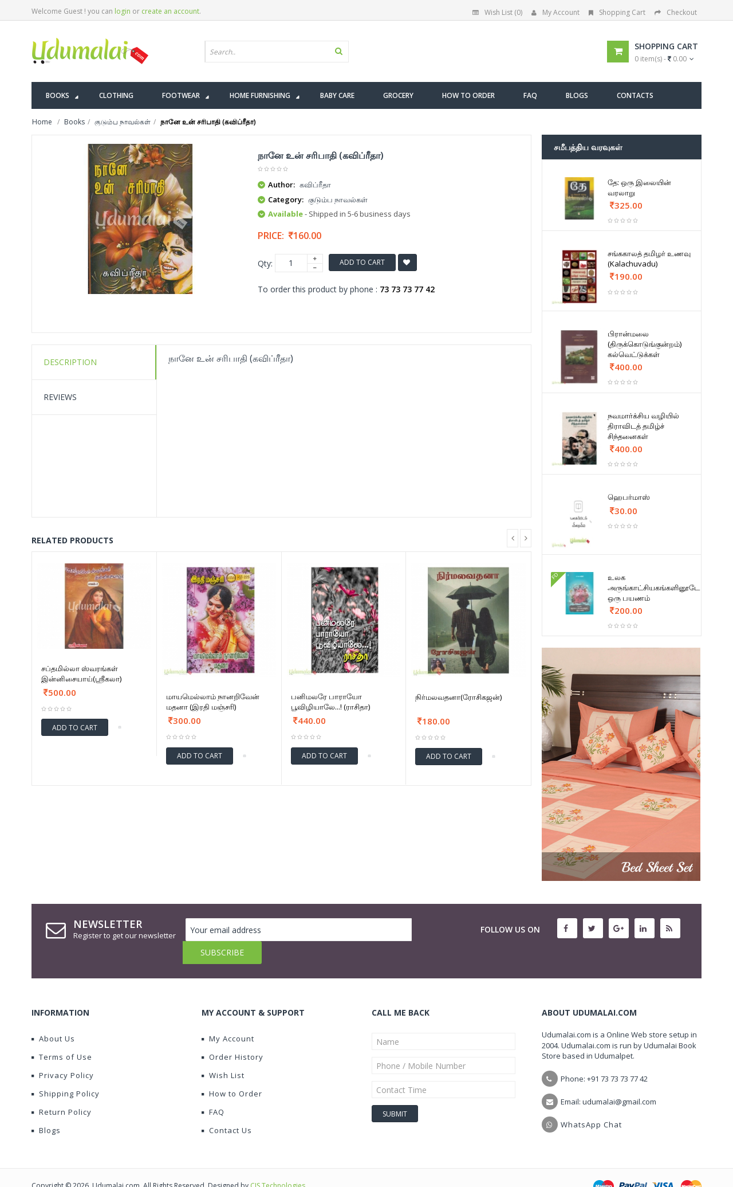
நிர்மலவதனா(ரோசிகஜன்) (458, 697)
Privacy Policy (62, 1052)
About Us (53, 1015)
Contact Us (227, 1107)
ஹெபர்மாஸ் (629, 497)
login (123, 11)
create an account (170, 11)
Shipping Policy (65, 1070)
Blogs (46, 1107)
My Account (555, 12)
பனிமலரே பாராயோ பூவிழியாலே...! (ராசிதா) (330, 701)
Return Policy (61, 1089)
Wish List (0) (497, 12)
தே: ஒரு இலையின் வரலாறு (639, 187)
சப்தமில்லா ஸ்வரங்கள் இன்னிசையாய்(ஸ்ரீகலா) (81, 673)
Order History (232, 1034)
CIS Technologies (277, 1163)
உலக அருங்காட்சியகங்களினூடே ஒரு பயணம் (654, 587)
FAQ (213, 1089)
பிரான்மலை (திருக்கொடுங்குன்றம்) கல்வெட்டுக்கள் (644, 343)
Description (70, 362)
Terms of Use (61, 1034)
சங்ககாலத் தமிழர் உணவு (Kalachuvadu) (649, 258)
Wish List (223, 1052)
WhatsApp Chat (591, 1101)
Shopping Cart (617, 12)
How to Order (232, 1070)
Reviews (60, 396)
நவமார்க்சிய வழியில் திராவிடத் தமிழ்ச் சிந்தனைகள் (643, 425)
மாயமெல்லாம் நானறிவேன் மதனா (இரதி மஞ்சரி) (212, 701)
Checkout (676, 12)
